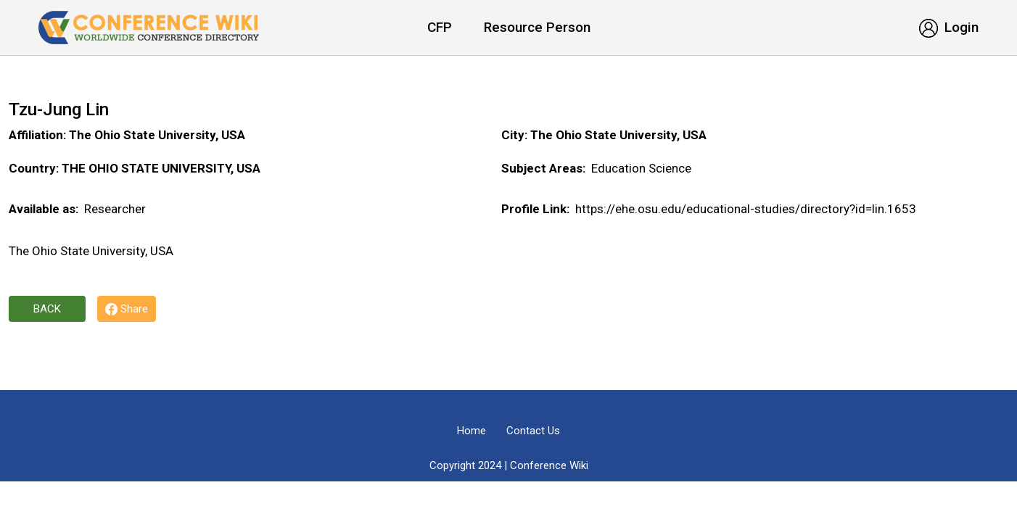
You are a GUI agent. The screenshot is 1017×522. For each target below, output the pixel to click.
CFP (439, 27)
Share (126, 309)
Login (949, 27)
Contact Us (533, 430)
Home (471, 430)
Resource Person (537, 27)
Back (47, 308)
